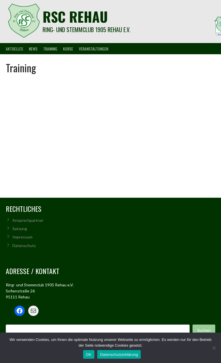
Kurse (68, 49)
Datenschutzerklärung (119, 354)
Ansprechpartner (27, 220)
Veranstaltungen (93, 49)
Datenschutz (24, 245)
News (33, 49)
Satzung (19, 228)
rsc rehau (75, 16)
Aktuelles (14, 49)
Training (50, 49)
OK (89, 354)
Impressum (22, 236)
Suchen (204, 330)
